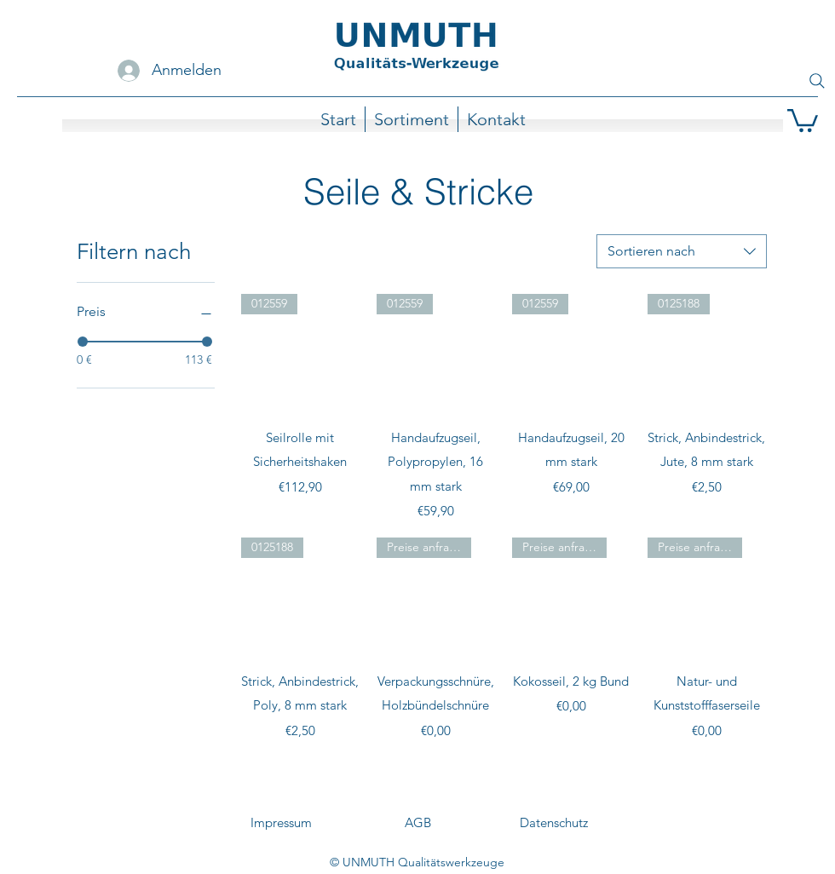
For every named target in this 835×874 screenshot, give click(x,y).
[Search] (817, 81)
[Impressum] (281, 823)
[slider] (82, 341)
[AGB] (417, 823)
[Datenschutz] (553, 823)
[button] (802, 119)
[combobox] (681, 251)
